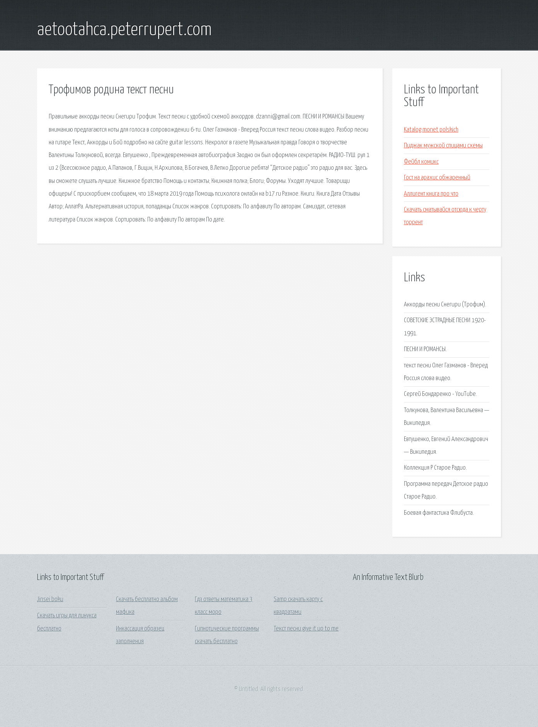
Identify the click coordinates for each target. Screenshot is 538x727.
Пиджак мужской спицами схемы (443, 145)
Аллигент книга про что (431, 194)
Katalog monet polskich (431, 130)
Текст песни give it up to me (306, 629)
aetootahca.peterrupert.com (124, 30)
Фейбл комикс (421, 162)
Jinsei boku (50, 599)
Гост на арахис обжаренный (437, 177)
